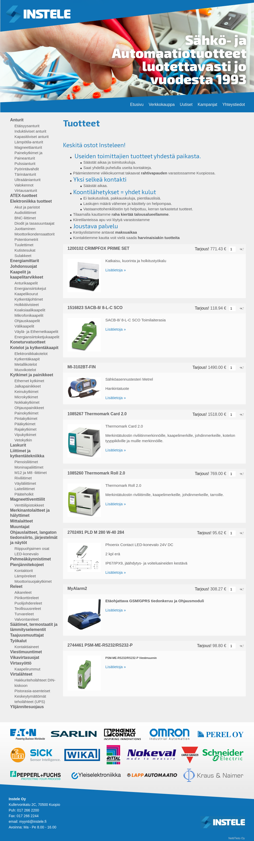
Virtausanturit (26, 190)
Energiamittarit (24, 261)
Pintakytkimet (26, 418)
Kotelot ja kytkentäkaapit (34, 347)
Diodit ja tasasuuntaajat (35, 223)
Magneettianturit (28, 147)
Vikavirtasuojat (24, 657)
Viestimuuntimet (26, 652)
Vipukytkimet (25, 434)
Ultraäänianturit (28, 179)
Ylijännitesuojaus (27, 707)
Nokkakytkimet (27, 402)
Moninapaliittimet (29, 467)
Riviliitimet (23, 478)
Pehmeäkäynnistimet (30, 559)
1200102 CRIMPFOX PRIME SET (99, 248)
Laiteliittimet (25, 489)
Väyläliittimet (25, 483)
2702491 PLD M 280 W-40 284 (96, 532)
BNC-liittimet (25, 218)
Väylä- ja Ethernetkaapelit (36, 331)
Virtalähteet (21, 674)
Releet (16, 586)
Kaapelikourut (26, 294)
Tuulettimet (24, 245)
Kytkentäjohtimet (29, 299)
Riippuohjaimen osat (32, 548)
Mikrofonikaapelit (29, 315)
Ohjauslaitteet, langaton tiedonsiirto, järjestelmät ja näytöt (34, 537)
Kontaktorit (24, 570)
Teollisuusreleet (28, 608)
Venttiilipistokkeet (29, 505)
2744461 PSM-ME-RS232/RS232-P (100, 645)
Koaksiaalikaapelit (30, 310)
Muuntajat (20, 527)
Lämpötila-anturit (29, 142)
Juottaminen (25, 228)
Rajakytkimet (26, 429)
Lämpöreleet (25, 576)
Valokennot (24, 185)
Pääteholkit (24, 494)
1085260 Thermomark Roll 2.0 (96, 473)
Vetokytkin (23, 440)
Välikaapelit (24, 326)
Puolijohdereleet (28, 603)
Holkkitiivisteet (27, 304)
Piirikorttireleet (27, 598)
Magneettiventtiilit (27, 499)
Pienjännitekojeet (27, 564)
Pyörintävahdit (27, 169)
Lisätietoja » (115, 270)
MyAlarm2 (77, 588)
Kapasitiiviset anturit (32, 136)
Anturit (17, 120)
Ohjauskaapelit (27, 321)
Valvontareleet (27, 619)
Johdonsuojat (23, 266)
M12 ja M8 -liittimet (31, 472)
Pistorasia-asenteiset (32, 691)
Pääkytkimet (25, 424)
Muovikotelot (25, 370)
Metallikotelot (26, 364)
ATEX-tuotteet (23, 195)
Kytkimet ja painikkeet (31, 375)
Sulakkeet (23, 255)
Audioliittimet (25, 212)
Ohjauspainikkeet (29, 407)
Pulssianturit (25, 163)
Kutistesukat (25, 250)
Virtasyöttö (20, 663)
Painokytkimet (26, 413)
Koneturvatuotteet (28, 342)
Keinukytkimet (26, 391)
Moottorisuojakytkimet (33, 581)
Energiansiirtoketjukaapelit (37, 337)
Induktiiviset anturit (30, 131)
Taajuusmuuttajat (27, 635)
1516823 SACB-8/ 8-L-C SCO (95, 307)
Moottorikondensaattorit (35, 234)
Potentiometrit (26, 239)
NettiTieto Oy (236, 838)
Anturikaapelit (26, 283)
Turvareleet (24, 614)
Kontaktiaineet (27, 647)
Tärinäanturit (25, 174)
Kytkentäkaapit (27, 359)
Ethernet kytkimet (29, 381)
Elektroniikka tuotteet (31, 201)
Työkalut (18, 641)
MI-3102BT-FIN (82, 367)
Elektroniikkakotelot (31, 353)
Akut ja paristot (27, 207)
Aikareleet (23, 592)
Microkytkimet (26, 397)
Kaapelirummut (27, 669)
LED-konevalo (27, 554)
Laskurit (18, 445)
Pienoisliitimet (26, 462)
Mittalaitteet (21, 521)
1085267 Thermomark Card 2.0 (97, 414)
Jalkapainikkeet (28, 386)
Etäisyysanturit (27, 126)
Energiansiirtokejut (30, 288)
